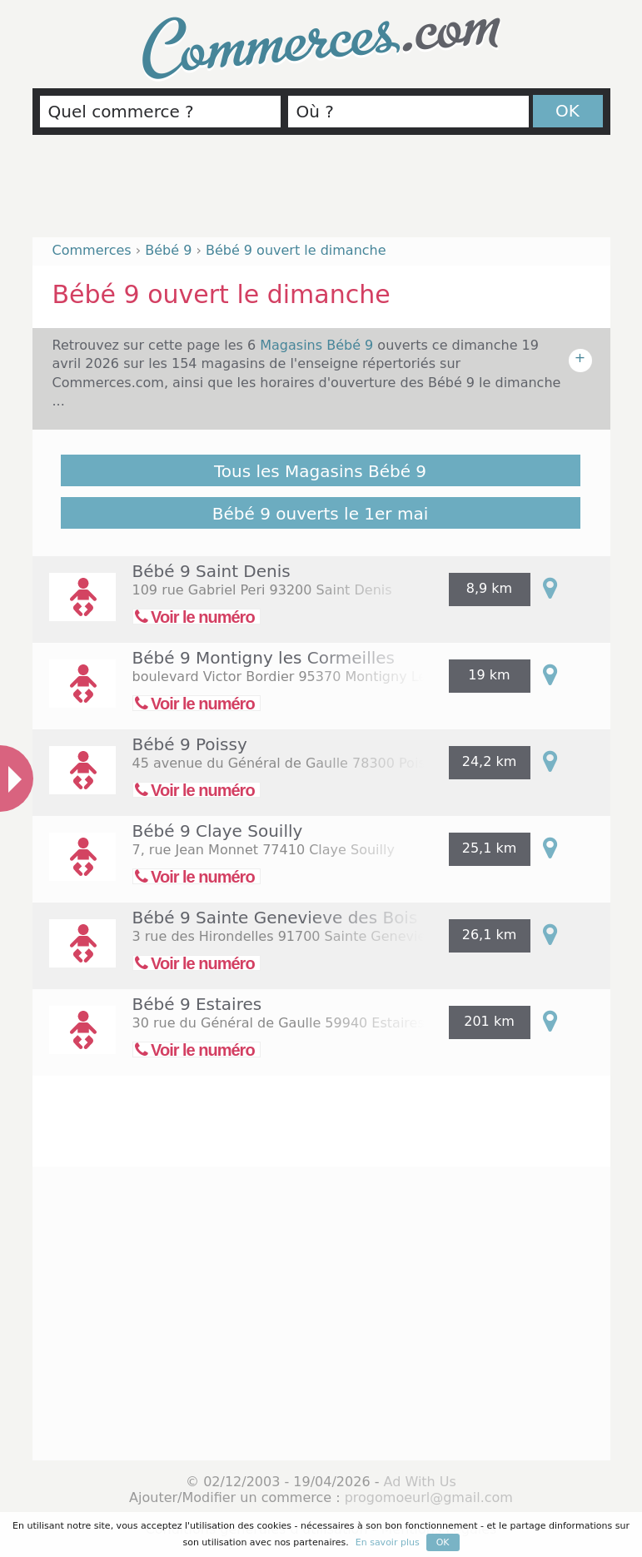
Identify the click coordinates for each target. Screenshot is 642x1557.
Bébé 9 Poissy (189, 744)
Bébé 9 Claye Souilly (217, 831)
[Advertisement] (321, 193)
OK (567, 111)
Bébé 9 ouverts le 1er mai (320, 514)
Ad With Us (420, 1482)
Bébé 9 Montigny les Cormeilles (264, 658)
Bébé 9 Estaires (197, 1004)
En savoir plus (388, 1542)
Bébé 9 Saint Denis (211, 571)
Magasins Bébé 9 (318, 345)
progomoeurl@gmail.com (429, 1497)
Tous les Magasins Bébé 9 (320, 471)
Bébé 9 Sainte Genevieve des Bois (275, 918)
